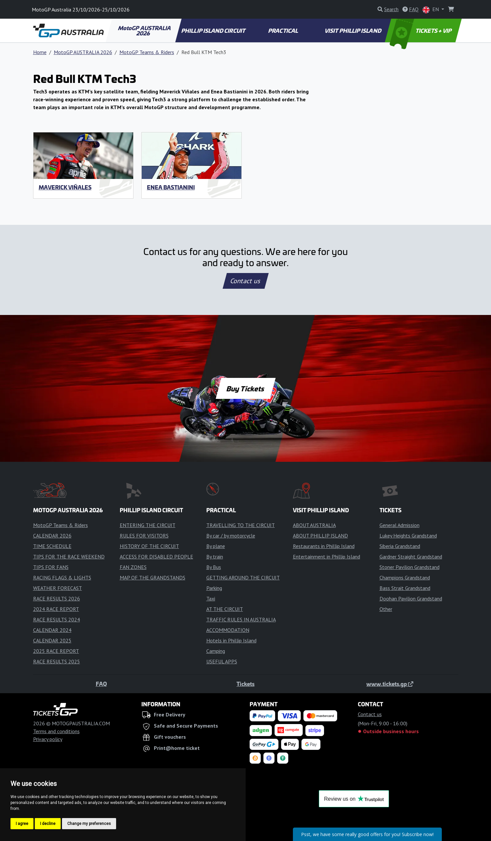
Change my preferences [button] (89, 823)
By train (214, 556)
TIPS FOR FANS (51, 567)
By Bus (213, 567)
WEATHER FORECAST (57, 588)
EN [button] (431, 9)
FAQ (101, 684)
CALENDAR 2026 (52, 535)
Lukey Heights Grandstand (408, 535)
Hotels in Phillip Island (231, 640)
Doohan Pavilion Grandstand (410, 598)
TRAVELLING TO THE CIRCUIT (240, 525)
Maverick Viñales (65, 187)
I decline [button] (47, 823)
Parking (214, 588)
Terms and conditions (56, 731)
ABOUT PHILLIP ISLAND (320, 535)
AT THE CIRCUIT (224, 609)
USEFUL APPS (221, 661)
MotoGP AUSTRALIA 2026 (144, 30)
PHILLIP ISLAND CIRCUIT (214, 30)
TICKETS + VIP (421, 30)
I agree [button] (22, 823)
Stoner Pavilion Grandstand (409, 567)
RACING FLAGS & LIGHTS (62, 577)
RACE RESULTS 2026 (56, 598)
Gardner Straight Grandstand (410, 556)
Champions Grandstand (404, 577)
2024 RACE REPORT (56, 609)
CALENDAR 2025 (52, 640)
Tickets (245, 684)
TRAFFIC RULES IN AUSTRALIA (241, 619)
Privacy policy (47, 739)
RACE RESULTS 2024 (56, 619)
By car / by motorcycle (230, 535)
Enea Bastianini (171, 187)
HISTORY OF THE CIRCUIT (149, 546)
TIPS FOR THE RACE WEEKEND (69, 556)
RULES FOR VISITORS (144, 535)
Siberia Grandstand (399, 546)
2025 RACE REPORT (56, 651)
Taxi (210, 598)
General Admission (399, 525)
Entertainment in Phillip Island (326, 556)
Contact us (245, 281)
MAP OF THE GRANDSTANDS (152, 577)
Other (385, 609)
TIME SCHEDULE (52, 546)
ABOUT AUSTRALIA (314, 525)
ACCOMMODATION (227, 630)
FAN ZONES (133, 567)
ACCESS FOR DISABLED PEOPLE (156, 556)
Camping (215, 651)
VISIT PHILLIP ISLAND (353, 30)
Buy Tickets (245, 388)
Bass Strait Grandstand (404, 588)
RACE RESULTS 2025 (56, 661)
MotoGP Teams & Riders (146, 52)
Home (40, 52)
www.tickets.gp (389, 684)
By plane (215, 546)
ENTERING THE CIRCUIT (147, 525)
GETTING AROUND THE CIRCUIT (243, 577)
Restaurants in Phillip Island (324, 546)
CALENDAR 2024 (52, 630)
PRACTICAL (283, 30)
